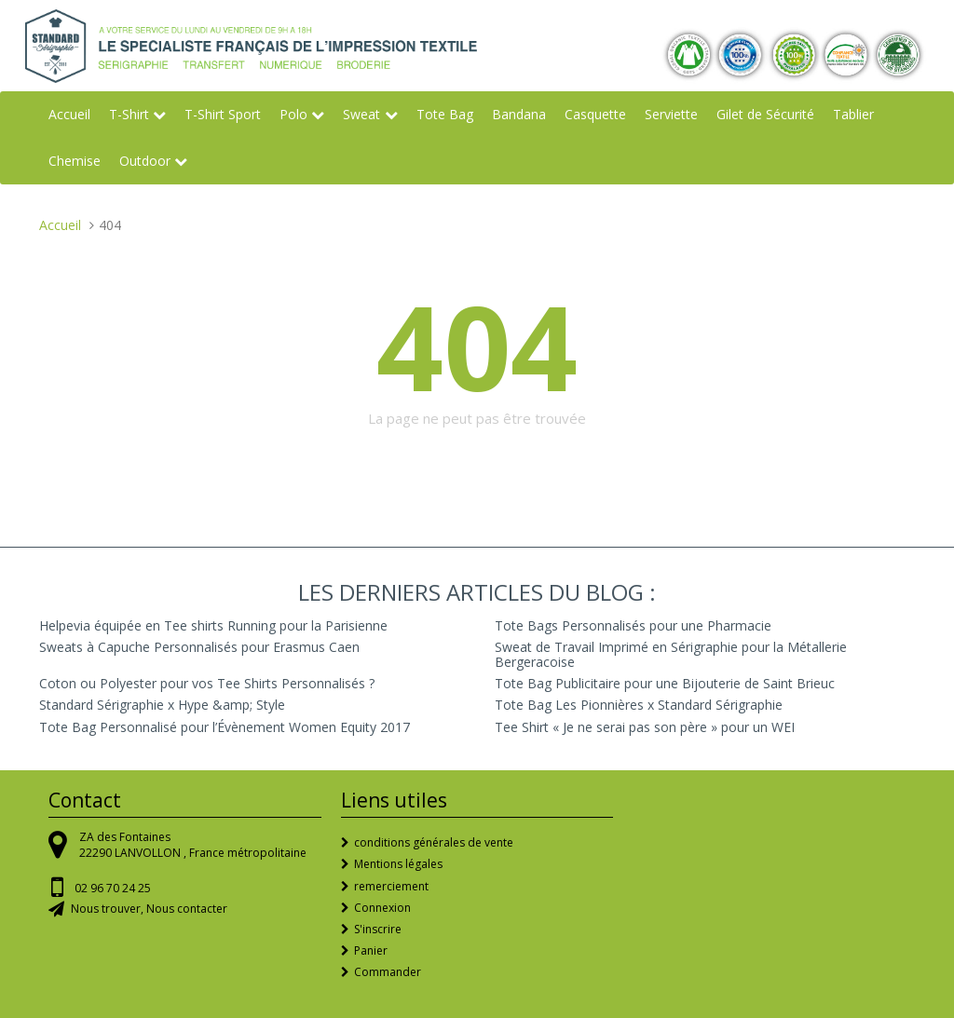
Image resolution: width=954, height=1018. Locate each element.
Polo (293, 114)
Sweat (361, 114)
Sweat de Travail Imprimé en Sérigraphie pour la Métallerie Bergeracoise (671, 654)
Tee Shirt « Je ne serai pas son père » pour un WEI (645, 727)
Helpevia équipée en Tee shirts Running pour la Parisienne (213, 625)
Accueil (69, 114)
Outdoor (144, 161)
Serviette (671, 114)
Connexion (382, 908)
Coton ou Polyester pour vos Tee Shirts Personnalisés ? (207, 683)
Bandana (519, 114)
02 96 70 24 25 (113, 888)
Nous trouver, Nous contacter (149, 908)
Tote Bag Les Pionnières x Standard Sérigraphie (639, 704)
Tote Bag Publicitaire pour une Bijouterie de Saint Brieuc (665, 683)
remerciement (391, 886)
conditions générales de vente (433, 842)
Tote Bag (444, 114)
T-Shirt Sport (222, 114)
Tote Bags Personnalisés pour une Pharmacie (633, 625)
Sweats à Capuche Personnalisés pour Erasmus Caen (199, 647)
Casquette (595, 114)
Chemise (74, 161)
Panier (371, 950)
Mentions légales (398, 864)
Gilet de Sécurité (765, 114)
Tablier (853, 114)
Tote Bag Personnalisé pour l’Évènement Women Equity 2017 (224, 727)
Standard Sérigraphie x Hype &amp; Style (162, 704)
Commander (387, 972)
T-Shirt (129, 114)
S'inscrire (378, 929)
